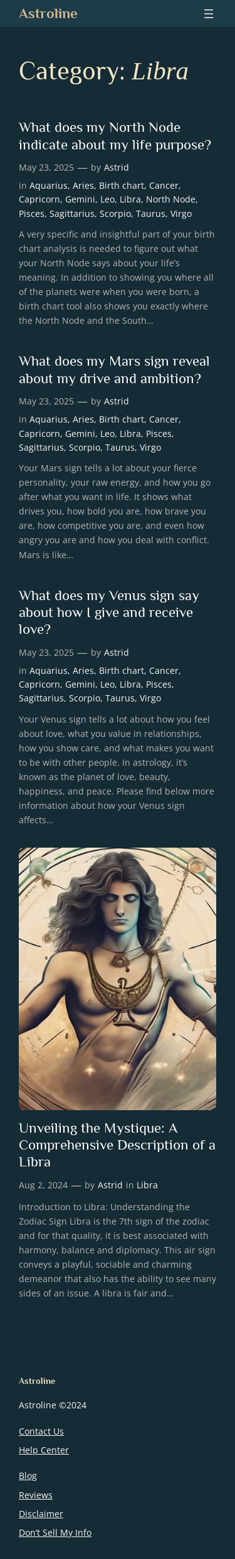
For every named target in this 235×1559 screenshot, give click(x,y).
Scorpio (115, 213)
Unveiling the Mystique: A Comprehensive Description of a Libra (117, 1145)
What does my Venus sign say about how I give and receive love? (109, 612)
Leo (107, 199)
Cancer (164, 185)
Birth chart (121, 185)
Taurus (150, 213)
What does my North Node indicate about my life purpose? (115, 135)
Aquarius (48, 185)
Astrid (116, 167)
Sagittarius (72, 213)
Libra (130, 199)
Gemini (80, 199)
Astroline (48, 13)
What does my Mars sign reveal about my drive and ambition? (114, 369)
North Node (171, 199)
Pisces (31, 213)
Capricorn (39, 199)
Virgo (181, 213)
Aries (83, 185)
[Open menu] (208, 13)
